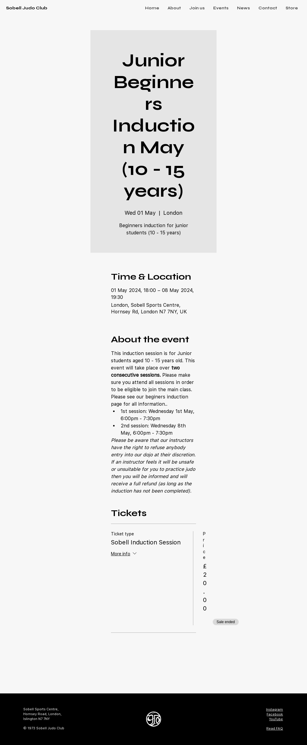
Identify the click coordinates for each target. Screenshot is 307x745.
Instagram (274, 709)
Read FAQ (274, 728)
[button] (174, 8)
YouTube (276, 719)
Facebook (275, 714)
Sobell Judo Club (26, 8)
